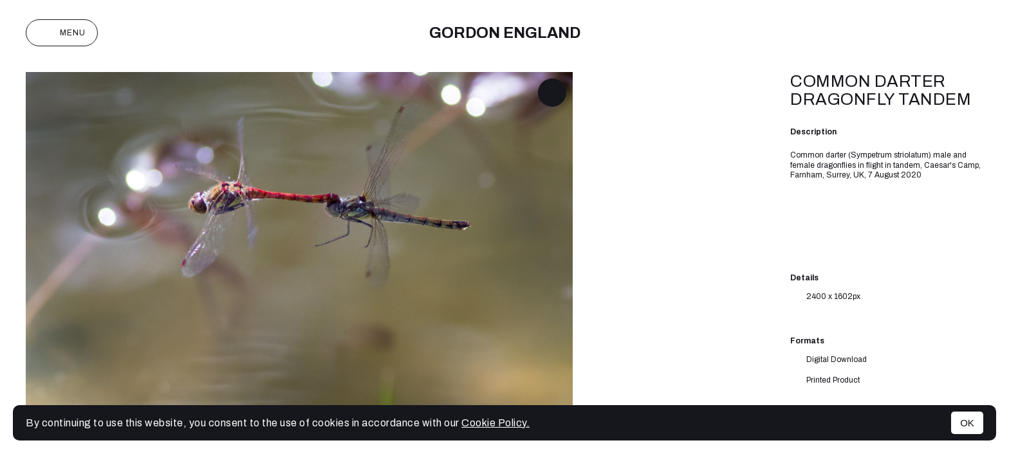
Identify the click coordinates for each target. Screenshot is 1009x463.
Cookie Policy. (495, 422)
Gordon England (504, 32)
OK (967, 422)
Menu (62, 33)
